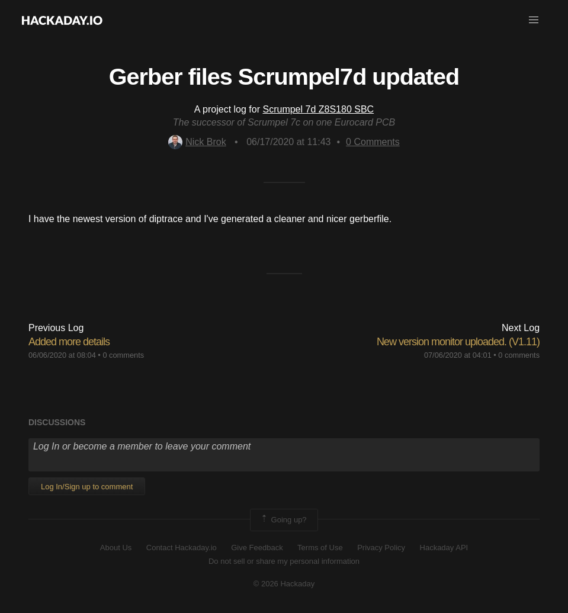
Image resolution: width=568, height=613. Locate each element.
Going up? (283, 520)
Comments (373, 142)
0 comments (123, 355)
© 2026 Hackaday (284, 583)
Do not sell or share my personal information (284, 561)
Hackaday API (444, 547)
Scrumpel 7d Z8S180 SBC (318, 109)
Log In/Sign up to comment (87, 486)
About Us (115, 547)
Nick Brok (197, 142)
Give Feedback (257, 547)
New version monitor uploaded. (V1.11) (458, 342)
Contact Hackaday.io (181, 547)
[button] (534, 20)
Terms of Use (320, 547)
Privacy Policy (381, 547)
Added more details (69, 342)
